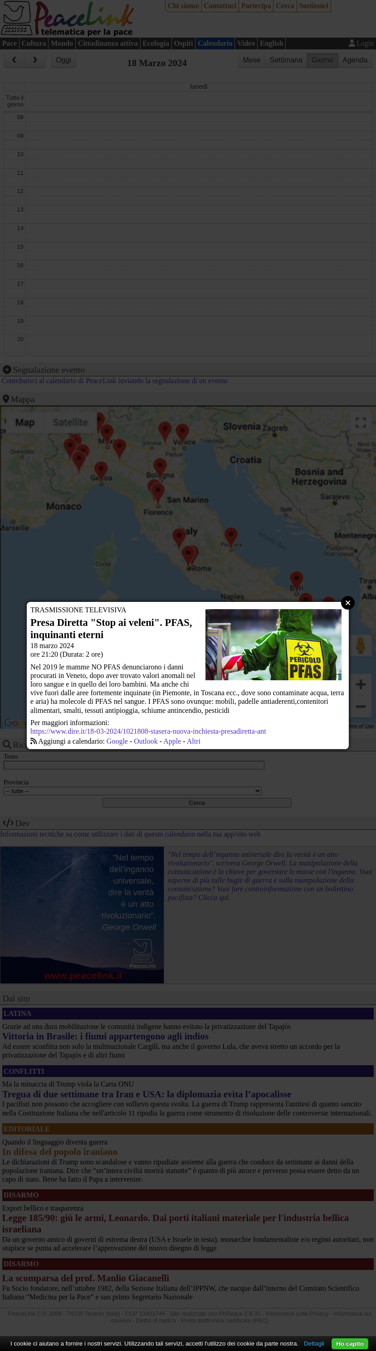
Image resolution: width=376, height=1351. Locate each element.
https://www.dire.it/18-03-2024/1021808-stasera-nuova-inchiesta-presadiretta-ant (148, 731)
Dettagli (314, 1343)
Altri (193, 741)
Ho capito (350, 1343)
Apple (172, 741)
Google (117, 741)
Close (348, 603)
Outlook (145, 741)
